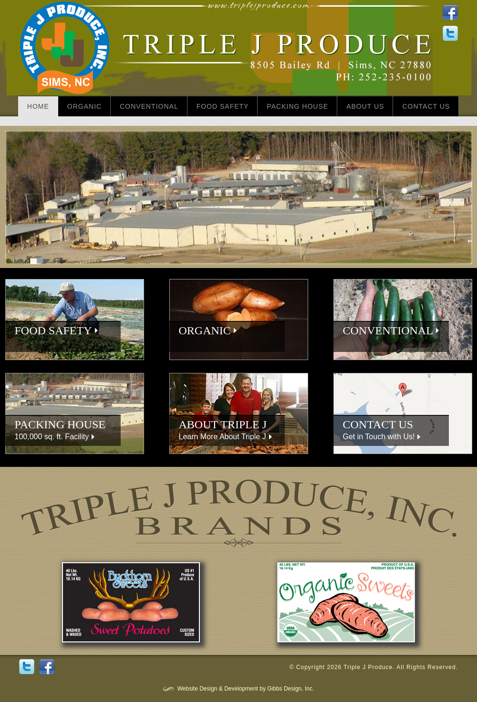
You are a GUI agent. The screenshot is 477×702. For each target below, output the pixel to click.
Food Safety (223, 106)
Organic (84, 106)
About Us (365, 106)
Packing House (297, 106)
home (38, 106)
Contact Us (426, 106)
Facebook (46, 666)
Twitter (26, 666)
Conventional (149, 106)
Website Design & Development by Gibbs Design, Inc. (245, 688)
